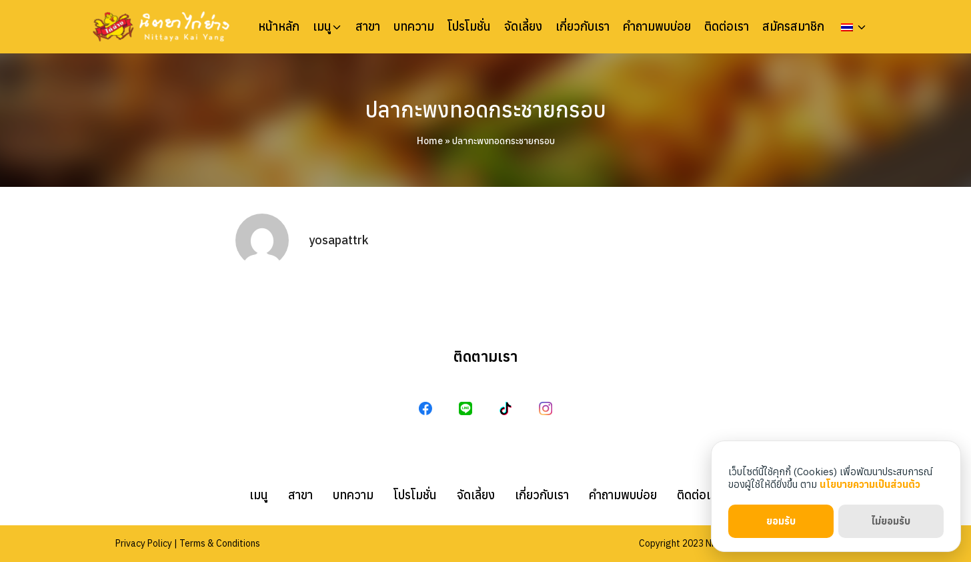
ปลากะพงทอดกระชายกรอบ (485, 109)
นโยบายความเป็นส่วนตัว (870, 484)
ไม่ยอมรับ (890, 521)
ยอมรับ (781, 521)
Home (430, 141)
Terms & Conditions (219, 543)
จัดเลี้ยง (523, 27)
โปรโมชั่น (469, 27)
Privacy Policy (143, 543)
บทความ (413, 27)
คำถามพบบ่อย (657, 27)
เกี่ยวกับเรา (583, 27)
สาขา (367, 27)
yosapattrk (338, 240)
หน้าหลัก (278, 27)
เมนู (322, 27)
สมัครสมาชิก (793, 27)
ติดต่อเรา (726, 27)
